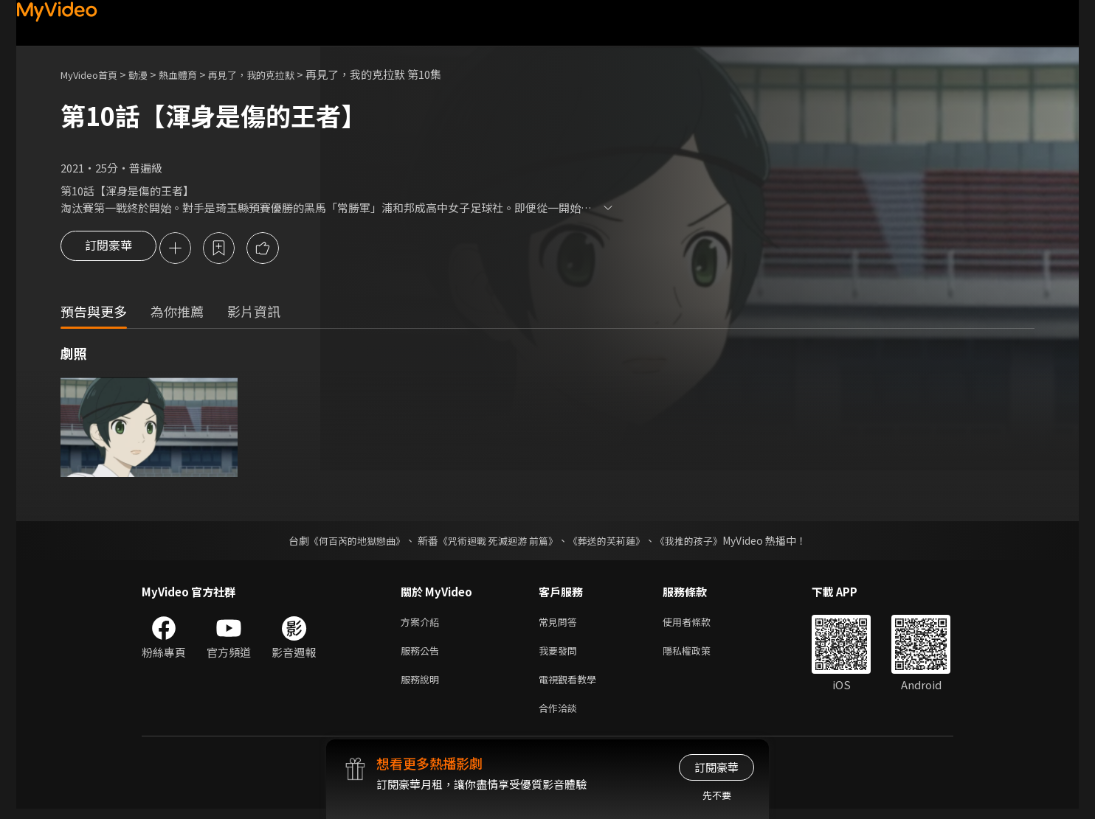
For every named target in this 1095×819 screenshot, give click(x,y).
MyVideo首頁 (94, 74)
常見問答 (561, 624)
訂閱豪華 (108, 249)
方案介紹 (423, 624)
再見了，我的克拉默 (277, 74)
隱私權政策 (699, 655)
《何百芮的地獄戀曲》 (347, 541)
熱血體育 (194, 74)
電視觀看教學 (572, 686)
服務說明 (423, 686)
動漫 (150, 74)
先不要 (716, 795)
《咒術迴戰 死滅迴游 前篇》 (496, 541)
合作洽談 (561, 717)
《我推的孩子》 (700, 541)
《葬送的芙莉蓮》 (612, 541)
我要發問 (561, 655)
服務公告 (423, 655)
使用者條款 (699, 624)
